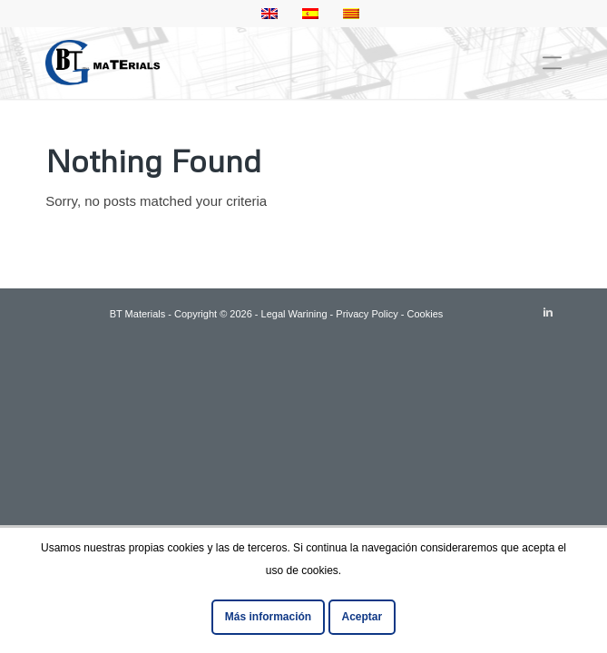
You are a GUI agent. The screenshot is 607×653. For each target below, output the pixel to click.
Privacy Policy (366, 313)
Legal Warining (294, 313)
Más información (268, 616)
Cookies (425, 313)
